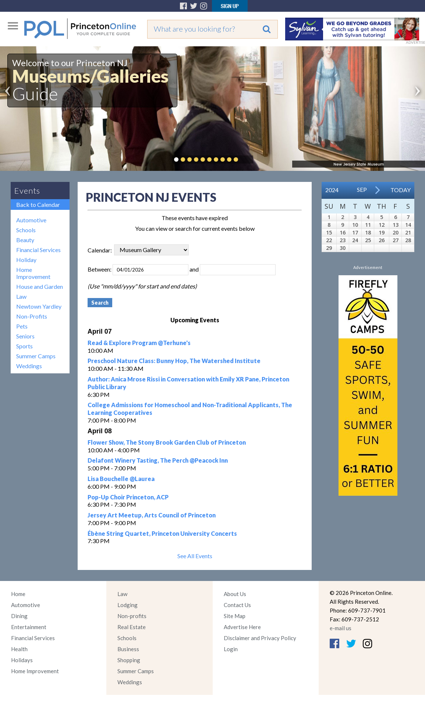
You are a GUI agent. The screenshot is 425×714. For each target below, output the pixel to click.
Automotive (31, 219)
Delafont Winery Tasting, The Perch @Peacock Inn (158, 460)
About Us (235, 594)
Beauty (25, 239)
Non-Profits (31, 316)
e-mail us (340, 628)
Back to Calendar (38, 204)
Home (18, 594)
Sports (24, 345)
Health (19, 649)
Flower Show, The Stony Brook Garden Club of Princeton (167, 442)
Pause (247, 159)
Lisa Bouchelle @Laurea (121, 478)
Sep (362, 189)
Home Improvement (33, 273)
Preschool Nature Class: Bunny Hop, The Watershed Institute (174, 360)
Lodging (127, 605)
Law (21, 296)
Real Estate (131, 627)
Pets (22, 326)
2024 (332, 189)
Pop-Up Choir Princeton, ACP (128, 497)
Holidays (22, 660)
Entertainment (28, 627)
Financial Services (38, 249)
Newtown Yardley (38, 306)
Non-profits (131, 616)
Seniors (25, 336)
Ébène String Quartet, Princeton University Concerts (162, 533)
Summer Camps (36, 355)
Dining (19, 616)
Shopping (128, 660)
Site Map (234, 616)
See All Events (194, 555)
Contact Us (237, 605)
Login (231, 649)
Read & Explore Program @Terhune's (139, 342)
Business (128, 649)
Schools (26, 229)
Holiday (26, 259)
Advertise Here (242, 627)
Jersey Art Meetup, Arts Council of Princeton (152, 515)
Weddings (29, 365)
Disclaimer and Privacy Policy (260, 638)
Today (400, 189)
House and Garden (39, 286)
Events (27, 190)
